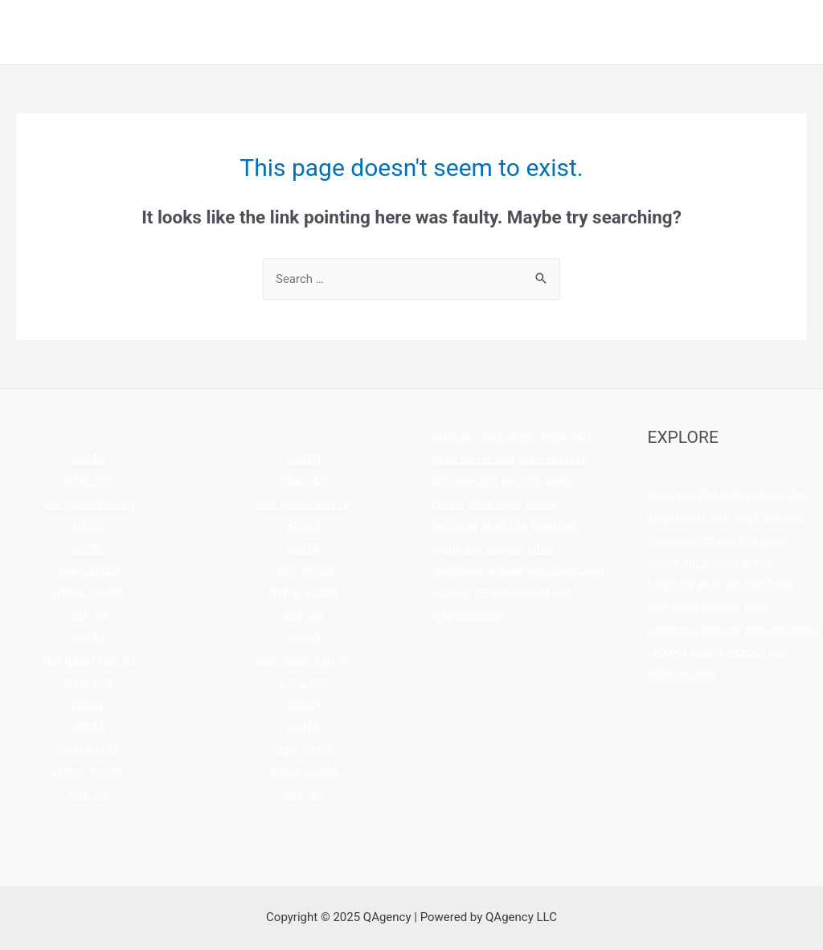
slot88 (87, 548)
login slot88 (87, 570)
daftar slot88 (88, 592)
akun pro (455, 435)
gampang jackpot (478, 548)
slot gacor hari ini (88, 503)
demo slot (565, 435)
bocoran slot (465, 480)
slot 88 (88, 615)
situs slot (88, 480)
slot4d (87, 458)
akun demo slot (473, 458)
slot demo (508, 435)
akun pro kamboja (528, 525)
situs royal (494, 503)
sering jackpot (512, 592)
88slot (87, 525)
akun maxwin (552, 458)
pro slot (522, 480)
